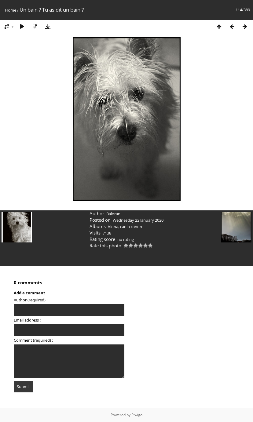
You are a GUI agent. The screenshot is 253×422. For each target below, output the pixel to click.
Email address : (27, 320)
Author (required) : (30, 300)
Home (10, 10)
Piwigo (136, 414)
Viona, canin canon (125, 226)
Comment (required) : (33, 340)
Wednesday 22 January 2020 (138, 220)
